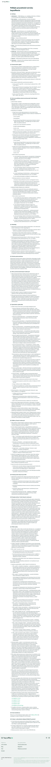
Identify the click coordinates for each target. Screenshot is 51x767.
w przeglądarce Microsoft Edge (17, 705)
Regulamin (20, 746)
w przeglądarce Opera (16, 701)
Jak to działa (4, 744)
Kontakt (3, 751)
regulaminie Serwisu (23, 757)
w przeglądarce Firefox (16, 700)
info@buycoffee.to (34, 714)
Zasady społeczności (22, 744)
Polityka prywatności (22, 748)
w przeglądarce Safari (16, 703)
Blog (2, 746)
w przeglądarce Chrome (16, 698)
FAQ (2, 748)
